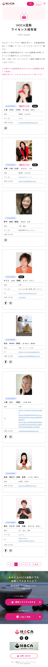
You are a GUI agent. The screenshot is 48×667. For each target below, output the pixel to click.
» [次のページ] (31, 564)
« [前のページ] (8, 564)
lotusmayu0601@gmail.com (28, 122)
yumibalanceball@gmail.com (29, 431)
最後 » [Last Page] (37, 564)
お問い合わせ (25, 656)
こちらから (22, 297)
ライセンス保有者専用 (38, 3)
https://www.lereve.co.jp (28, 293)
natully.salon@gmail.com (27, 181)
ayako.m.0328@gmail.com (27, 486)
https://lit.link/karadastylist (29, 352)
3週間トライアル (30, 3)
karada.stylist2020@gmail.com (29, 356)
